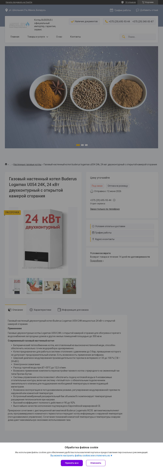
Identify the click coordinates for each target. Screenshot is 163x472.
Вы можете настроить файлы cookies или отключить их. (80, 455)
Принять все (72, 463)
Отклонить (95, 463)
